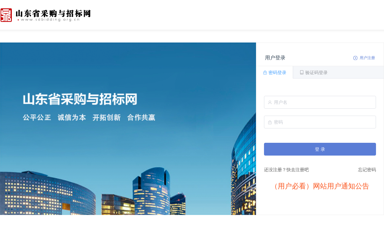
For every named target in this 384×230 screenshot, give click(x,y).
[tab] (274, 72)
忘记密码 (367, 169)
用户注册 (367, 58)
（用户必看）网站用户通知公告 (320, 186)
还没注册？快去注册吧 (286, 169)
